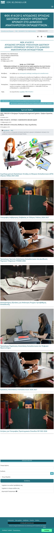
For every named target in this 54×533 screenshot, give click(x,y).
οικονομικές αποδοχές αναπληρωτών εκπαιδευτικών (33, 73)
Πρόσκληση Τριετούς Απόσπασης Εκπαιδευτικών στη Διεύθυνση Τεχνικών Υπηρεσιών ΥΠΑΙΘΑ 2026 (23, 260)
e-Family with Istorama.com (27, 523)
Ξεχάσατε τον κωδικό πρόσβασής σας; (12, 485)
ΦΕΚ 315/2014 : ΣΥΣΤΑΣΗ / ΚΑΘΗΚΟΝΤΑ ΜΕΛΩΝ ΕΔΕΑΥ (18, 120)
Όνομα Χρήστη (4, 465)
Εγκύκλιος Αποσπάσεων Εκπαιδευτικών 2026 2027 (18, 390)
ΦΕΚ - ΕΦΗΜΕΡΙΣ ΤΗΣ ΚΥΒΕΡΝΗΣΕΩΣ (25, 31)
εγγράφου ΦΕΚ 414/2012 (26, 92)
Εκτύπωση (50, 36)
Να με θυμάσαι (6, 477)
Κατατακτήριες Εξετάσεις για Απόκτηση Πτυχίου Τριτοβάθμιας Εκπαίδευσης (23, 303)
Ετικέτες (32, 520)
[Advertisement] (27, 447)
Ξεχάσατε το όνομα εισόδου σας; (11, 488)
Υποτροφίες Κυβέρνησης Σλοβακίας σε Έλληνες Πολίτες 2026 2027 (24, 217)
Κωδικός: (2, 471)
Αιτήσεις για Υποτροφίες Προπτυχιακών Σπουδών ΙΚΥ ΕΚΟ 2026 (23, 431)
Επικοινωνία (11, 520)
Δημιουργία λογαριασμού (9, 491)
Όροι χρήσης (18, 520)
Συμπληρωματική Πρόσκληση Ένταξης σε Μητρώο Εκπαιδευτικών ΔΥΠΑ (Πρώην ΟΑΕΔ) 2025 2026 (26, 175)
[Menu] (52, 6)
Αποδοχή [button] (46, 530)
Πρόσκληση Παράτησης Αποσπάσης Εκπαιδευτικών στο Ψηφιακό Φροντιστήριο (24, 347)
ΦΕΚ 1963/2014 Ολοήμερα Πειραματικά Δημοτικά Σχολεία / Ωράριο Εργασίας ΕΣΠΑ (26, 114)
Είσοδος (37, 520)
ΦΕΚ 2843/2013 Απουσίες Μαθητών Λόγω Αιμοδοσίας (18, 125)
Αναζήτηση (25, 520)
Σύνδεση (27, 481)
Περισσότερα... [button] (17, 530)
